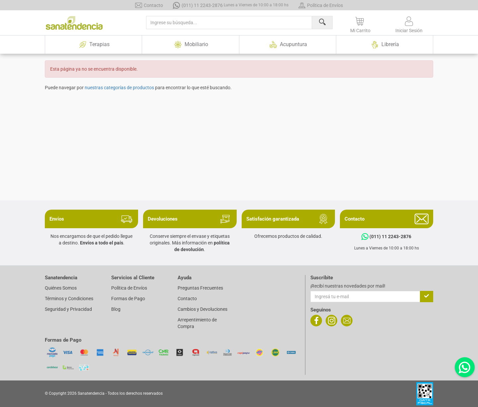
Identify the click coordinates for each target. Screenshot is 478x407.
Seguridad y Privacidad (68, 309)
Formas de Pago (128, 298)
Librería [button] (384, 44)
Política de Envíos (320, 5)
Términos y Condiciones (69, 298)
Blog (115, 309)
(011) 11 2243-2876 (230, 5)
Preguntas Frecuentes (200, 288)
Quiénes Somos (61, 288)
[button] (360, 23)
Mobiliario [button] (190, 44)
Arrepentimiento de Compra (197, 323)
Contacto (149, 5)
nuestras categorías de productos (119, 87)
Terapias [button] (93, 44)
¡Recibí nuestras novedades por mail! (347, 286)
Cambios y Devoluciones (202, 309)
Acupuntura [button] (287, 44)
